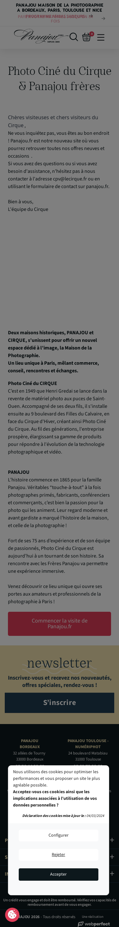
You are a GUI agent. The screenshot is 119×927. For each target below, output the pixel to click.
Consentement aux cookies (12, 915)
